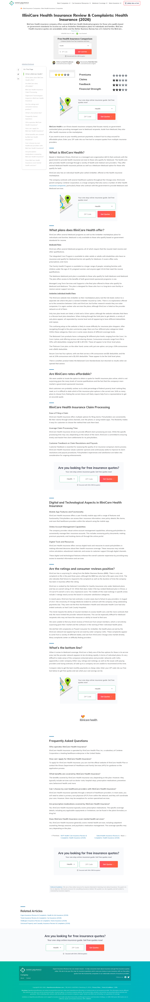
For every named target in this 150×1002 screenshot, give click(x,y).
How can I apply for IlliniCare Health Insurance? (34, 129)
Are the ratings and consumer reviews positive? (32, 106)
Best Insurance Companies (31, 8)
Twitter (128, 977)
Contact (28, 978)
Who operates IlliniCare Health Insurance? (33, 123)
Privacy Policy (96, 987)
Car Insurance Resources (81, 3)
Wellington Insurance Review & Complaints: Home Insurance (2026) (43, 921)
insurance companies (57, 185)
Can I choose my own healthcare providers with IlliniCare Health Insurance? (34, 145)
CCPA (115, 987)
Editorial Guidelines (56, 887)
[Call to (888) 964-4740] (132, 3)
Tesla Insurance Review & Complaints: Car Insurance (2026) (41, 918)
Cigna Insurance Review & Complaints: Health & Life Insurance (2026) (44, 915)
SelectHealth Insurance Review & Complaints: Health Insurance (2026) (106, 837)
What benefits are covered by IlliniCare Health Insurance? (34, 136)
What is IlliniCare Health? (34, 74)
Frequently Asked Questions (31, 117)
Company (24, 975)
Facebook (125, 977)
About (22, 978)
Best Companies (63, 3)
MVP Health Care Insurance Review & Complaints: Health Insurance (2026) (74, 837)
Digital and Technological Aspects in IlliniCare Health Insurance (34, 98)
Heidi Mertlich (92, 62)
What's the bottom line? (33, 113)
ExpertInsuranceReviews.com (55, 987)
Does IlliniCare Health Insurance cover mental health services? (33, 162)
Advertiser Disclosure (28, 64)
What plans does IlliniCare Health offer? (34, 79)
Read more (74, 31)
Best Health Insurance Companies (52, 8)
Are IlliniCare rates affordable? (31, 85)
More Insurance (115, 3)
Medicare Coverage (99, 3)
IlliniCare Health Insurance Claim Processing (34, 91)
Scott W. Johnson (67, 62)
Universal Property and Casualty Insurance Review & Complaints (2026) (45, 923)
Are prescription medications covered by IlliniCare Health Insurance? (34, 154)
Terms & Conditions (107, 987)
